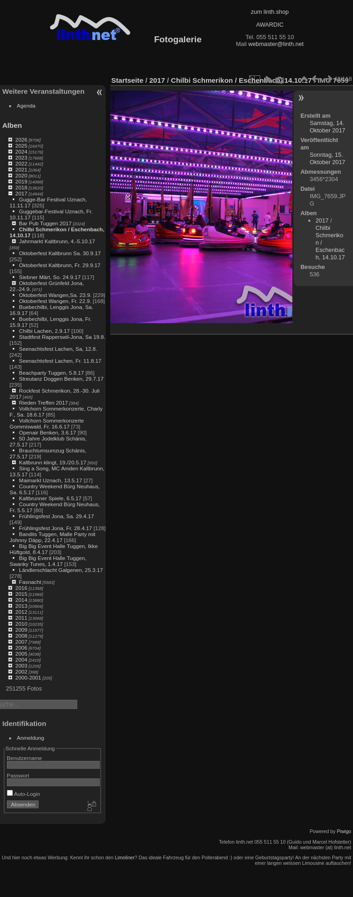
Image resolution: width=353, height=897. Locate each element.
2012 (21, 612)
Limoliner (125, 857)
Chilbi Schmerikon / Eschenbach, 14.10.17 (241, 80)
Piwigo (344, 831)
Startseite (127, 80)
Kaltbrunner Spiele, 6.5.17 (50, 498)
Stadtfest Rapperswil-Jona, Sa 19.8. (62, 337)
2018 (21, 187)
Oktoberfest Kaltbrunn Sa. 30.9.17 (60, 253)
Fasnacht (30, 582)
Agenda (26, 106)
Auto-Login (23, 794)
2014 (21, 600)
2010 (21, 624)
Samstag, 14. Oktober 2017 (328, 127)
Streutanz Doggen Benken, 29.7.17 (61, 379)
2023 (21, 157)
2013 (21, 606)
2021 (21, 169)
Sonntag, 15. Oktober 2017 (328, 158)
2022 (21, 163)
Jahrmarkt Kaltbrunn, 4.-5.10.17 (57, 241)
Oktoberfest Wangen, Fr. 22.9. (55, 301)
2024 (21, 151)
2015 (21, 594)
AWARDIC (269, 24)
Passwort (18, 775)
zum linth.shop (270, 11)
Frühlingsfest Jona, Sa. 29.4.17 (56, 516)
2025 (21, 146)
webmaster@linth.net (275, 43)
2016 (21, 588)
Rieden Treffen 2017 (43, 403)
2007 (21, 642)
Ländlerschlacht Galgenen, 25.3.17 (61, 570)
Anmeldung (31, 738)
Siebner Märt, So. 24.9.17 (49, 277)
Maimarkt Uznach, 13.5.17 (50, 480)
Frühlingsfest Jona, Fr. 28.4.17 (55, 528)
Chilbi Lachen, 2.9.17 (44, 331)
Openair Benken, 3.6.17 (47, 432)
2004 (21, 660)
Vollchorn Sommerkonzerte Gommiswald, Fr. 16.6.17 (47, 423)
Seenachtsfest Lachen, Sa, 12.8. (58, 349)
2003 (21, 665)
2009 (21, 630)
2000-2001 (28, 677)
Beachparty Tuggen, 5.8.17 (51, 373)
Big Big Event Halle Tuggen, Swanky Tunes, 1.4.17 (48, 561)
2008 (21, 636)
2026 (21, 140)
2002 (21, 671)
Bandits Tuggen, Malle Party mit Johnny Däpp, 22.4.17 (53, 537)
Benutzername (24, 758)
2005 (21, 654)
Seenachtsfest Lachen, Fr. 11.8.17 (60, 361)
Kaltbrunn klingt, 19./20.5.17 (52, 462)
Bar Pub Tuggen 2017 (45, 223)
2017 (21, 193)
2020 (21, 175)
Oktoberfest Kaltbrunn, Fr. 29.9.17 (59, 265)
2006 (21, 648)
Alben (12, 125)
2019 (21, 181)
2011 (21, 618)
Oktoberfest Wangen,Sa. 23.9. (55, 295)
